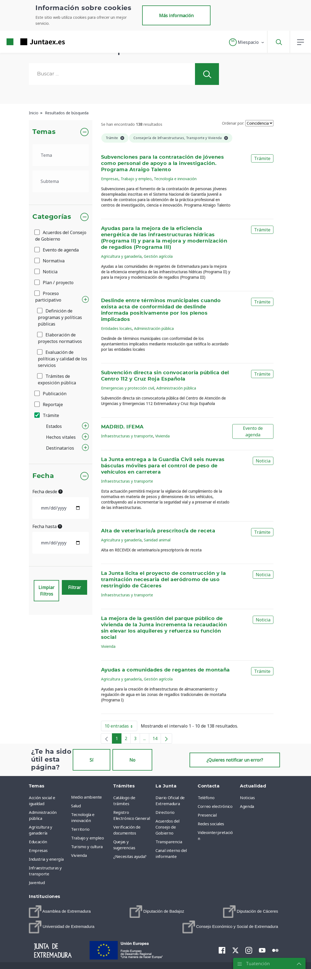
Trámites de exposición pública (57, 379)
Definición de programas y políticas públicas (60, 317)
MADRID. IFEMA (122, 427)
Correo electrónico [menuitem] (215, 806)
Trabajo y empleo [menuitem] (87, 838)
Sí (91, 760)
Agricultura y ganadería (121, 256)
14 (157, 739)
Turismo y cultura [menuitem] (87, 846)
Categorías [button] (51, 217)
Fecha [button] (43, 476)
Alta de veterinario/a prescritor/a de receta (158, 531)
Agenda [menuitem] (247, 806)
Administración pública (154, 328)
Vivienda (162, 435)
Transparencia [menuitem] (169, 841)
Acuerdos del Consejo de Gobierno (60, 235)
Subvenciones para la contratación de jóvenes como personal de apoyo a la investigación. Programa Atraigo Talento (162, 163)
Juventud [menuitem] (37, 882)
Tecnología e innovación (175, 178)
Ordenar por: (233, 123)
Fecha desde (47, 491)
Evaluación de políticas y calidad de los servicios (62, 358)
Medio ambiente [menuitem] (86, 797)
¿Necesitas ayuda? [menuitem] (130, 856)
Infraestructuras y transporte (127, 435)
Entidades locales (116, 328)
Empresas (109, 178)
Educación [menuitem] (38, 841)
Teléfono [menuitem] (206, 797)
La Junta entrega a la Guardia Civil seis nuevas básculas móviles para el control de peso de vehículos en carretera (163, 466)
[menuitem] (60, 911)
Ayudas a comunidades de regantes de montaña (165, 670)
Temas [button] (44, 132)
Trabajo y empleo (136, 178)
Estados (54, 426)
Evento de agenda (57, 250)
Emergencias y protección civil (127, 388)
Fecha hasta (47, 526)
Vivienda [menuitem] (79, 855)
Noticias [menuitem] (247, 797)
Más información (176, 16)
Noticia (46, 272)
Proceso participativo (48, 296)
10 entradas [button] (121, 727)
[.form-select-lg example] (60, 155)
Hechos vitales (61, 437)
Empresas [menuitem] (38, 850)
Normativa (50, 261)
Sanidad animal (157, 539)
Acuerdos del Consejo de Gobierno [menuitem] (167, 827)
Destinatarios (60, 448)
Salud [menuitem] (76, 805)
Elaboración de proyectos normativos (60, 338)
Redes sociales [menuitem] (211, 823)
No (132, 760)
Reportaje (49, 404)
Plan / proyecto (54, 283)
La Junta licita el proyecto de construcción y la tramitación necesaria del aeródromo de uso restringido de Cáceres (163, 579)
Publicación (50, 394)
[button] (247, 42)
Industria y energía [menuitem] (46, 859)
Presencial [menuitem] (207, 815)
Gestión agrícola (158, 256)
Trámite (47, 415)
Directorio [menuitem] (165, 812)
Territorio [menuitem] (80, 829)
